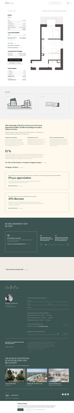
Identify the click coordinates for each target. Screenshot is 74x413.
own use (43, 315)
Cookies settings (66, 407)
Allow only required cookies (39, 409)
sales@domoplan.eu (16, 398)
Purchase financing (14, 47)
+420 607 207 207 (8, 398)
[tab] (37, 162)
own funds (44, 317)
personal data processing (43, 326)
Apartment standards (15, 45)
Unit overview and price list (47, 11)
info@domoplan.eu (9, 346)
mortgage (51, 317)
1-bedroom (48, 320)
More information (15, 185)
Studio (42, 320)
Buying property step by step (60, 11)
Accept (20, 409)
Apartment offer (55, 3)
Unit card (12, 43)
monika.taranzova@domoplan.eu (11, 306)
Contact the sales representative (18, 244)
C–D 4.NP (10, 11)
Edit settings (28, 409)
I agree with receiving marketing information (36, 324)
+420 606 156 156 (8, 305)
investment (50, 315)
